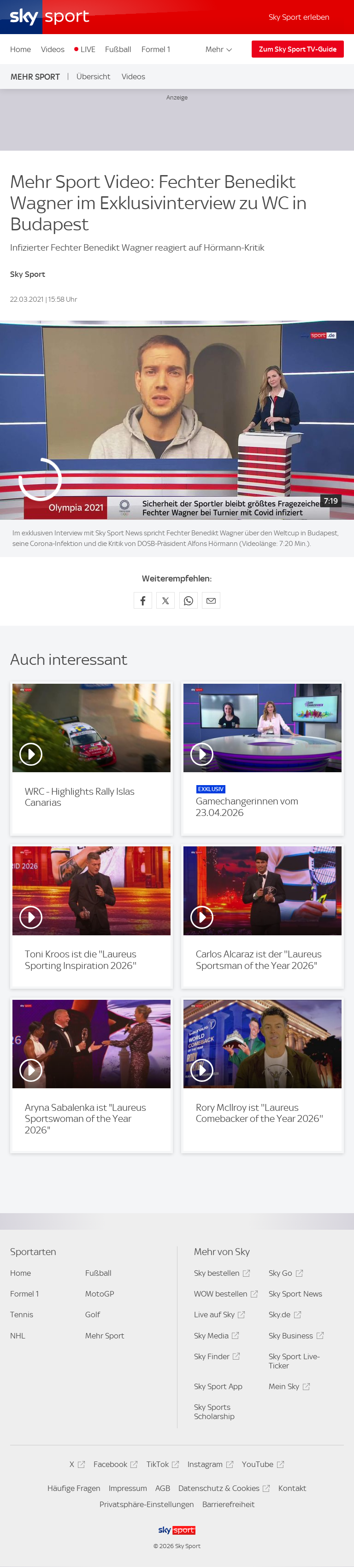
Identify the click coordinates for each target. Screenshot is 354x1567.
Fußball (118, 49)
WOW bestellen (224, 1295)
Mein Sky (288, 1388)
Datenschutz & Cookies (222, 1490)
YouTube (261, 1466)
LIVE (88, 49)
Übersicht (94, 76)
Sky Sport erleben (299, 17)
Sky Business (295, 1337)
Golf (92, 1314)
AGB (162, 1488)
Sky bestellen (221, 1274)
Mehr (220, 49)
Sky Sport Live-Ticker (294, 1361)
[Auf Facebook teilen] (143, 600)
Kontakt (292, 1488)
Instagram (209, 1466)
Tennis (21, 1314)
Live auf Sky (218, 1316)
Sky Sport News (295, 1293)
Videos (53, 49)
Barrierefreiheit (228, 1504)
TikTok (162, 1466)
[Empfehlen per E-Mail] (211, 600)
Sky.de (283, 1316)
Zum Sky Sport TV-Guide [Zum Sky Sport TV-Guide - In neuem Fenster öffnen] (297, 49)
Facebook (114, 1466)
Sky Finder (215, 1358)
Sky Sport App (218, 1386)
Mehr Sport (35, 77)
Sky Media (215, 1337)
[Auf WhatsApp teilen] (188, 600)
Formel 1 (156, 49)
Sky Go (284, 1274)
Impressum (128, 1488)
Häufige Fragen (73, 1488)
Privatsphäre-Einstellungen (147, 1504)
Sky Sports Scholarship (214, 1412)
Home (20, 49)
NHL (17, 1335)
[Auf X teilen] (165, 600)
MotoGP (99, 1293)
